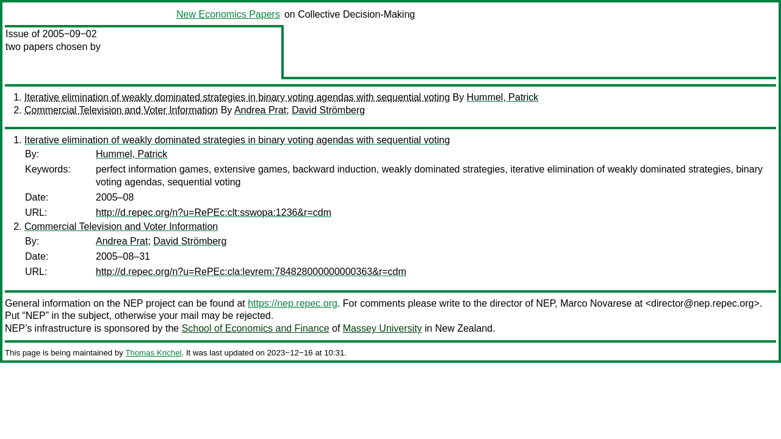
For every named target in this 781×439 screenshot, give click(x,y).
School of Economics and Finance (255, 328)
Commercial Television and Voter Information (121, 110)
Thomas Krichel (153, 352)
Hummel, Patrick (502, 97)
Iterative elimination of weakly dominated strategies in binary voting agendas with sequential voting (237, 97)
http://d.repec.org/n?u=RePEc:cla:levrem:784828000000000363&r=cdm (251, 271)
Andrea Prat (260, 110)
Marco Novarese (596, 303)
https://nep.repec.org (292, 303)
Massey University (382, 328)
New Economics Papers (228, 14)
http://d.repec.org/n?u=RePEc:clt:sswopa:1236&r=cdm (213, 212)
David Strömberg (328, 110)
